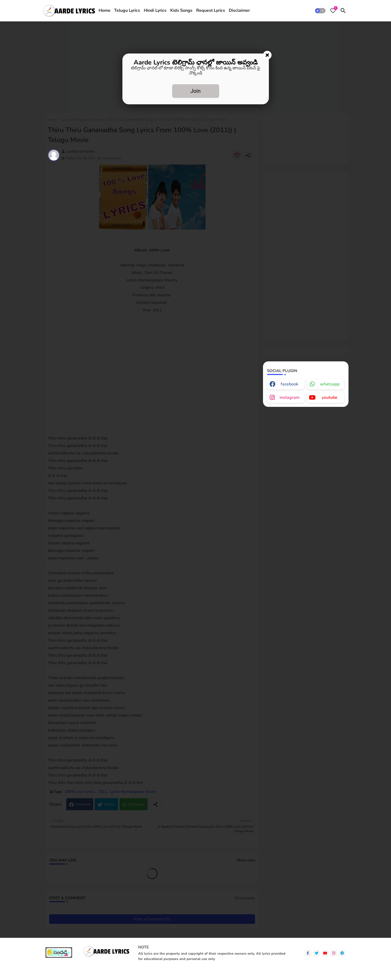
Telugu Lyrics (127, 10)
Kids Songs (181, 10)
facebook (289, 384)
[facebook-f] (308, 953)
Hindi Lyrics (155, 10)
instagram (290, 397)
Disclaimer (239, 10)
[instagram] (333, 953)
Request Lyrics (210, 10)
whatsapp (329, 384)
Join (195, 91)
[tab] (104, 10)
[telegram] (342, 953)
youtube (330, 397)
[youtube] (325, 953)
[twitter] (316, 953)
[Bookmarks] (333, 10)
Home (104, 10)
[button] (320, 10)
